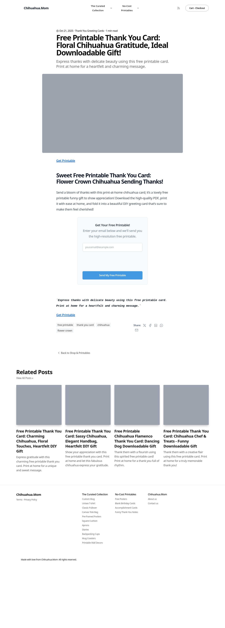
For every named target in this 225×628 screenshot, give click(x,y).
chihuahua (103, 499)
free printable (65, 499)
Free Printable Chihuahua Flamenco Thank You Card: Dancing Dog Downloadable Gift (136, 613)
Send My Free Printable (112, 337)
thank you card (85, 499)
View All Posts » (24, 552)
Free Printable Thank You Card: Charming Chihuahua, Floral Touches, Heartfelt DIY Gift (39, 615)
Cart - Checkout (197, 8)
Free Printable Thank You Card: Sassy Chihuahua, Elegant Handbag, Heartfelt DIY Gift (88, 613)
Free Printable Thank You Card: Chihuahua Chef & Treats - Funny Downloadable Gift (186, 613)
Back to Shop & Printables (73, 527)
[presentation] (112, 322)
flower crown (65, 504)
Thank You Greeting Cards (89, 30)
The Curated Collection (101, 8)
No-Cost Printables (130, 8)
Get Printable (65, 222)
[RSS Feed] (178, 8)
